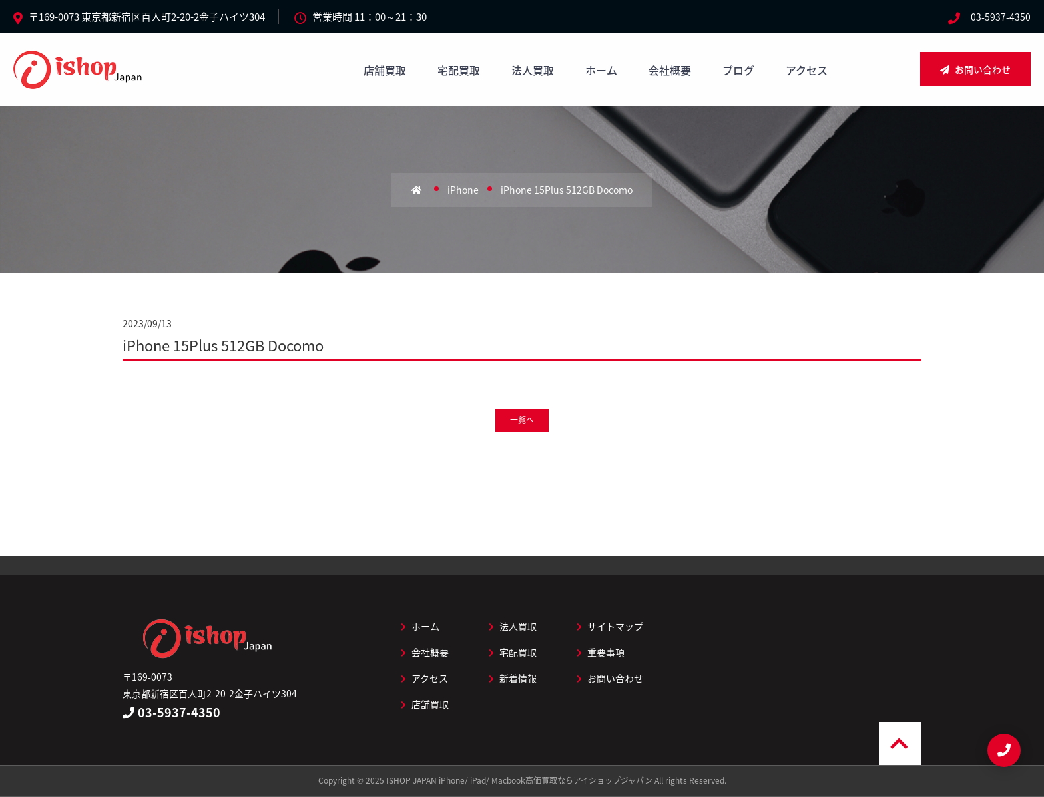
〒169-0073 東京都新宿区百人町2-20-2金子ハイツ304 (147, 16)
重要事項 (601, 652)
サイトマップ (610, 626)
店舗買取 (385, 70)
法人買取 (532, 70)
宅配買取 (458, 70)
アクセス (807, 70)
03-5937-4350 (1001, 16)
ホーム (601, 70)
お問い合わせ (975, 69)
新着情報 (513, 678)
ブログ (738, 70)
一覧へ (522, 420)
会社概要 (670, 70)
